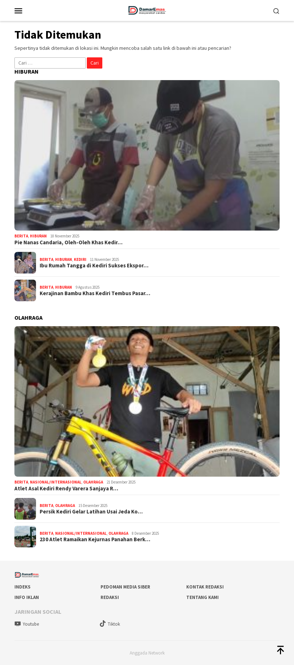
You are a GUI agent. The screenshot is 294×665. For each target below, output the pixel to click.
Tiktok (109, 624)
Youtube (26, 624)
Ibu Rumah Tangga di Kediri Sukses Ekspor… (94, 265)
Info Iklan (26, 597)
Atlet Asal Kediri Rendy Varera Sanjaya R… (66, 488)
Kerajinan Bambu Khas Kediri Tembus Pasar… (95, 293)
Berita (21, 236)
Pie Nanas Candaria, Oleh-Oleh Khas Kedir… (68, 242)
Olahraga (93, 482)
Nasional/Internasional (55, 482)
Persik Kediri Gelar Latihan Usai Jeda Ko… (91, 511)
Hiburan (38, 236)
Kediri (80, 259)
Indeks (22, 587)
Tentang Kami (202, 597)
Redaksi (110, 597)
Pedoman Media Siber (125, 587)
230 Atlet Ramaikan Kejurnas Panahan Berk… (95, 539)
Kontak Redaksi (205, 587)
